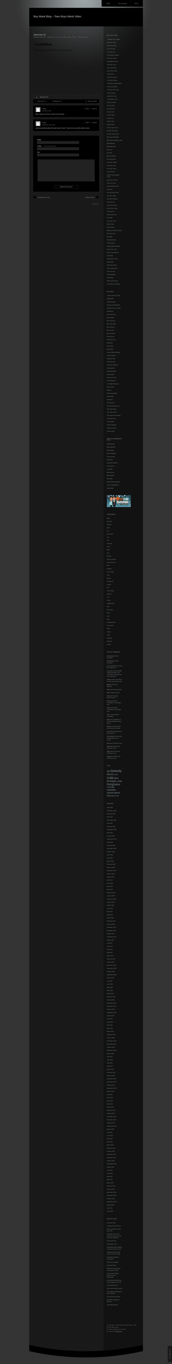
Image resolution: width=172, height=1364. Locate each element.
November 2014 (111, 1044)
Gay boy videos (111, 559)
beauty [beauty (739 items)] (116, 771)
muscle (109, 584)
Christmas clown (117, 689)
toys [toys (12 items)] (112, 796)
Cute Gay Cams (111, 168)
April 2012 (110, 1142)
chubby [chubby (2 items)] (115, 774)
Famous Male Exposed (113, 352)
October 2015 (111, 1009)
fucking (109, 556)
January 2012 (111, 1151)
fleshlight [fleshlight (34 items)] (111, 781)
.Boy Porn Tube (111, 42)
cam (108, 537)
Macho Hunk (110, 387)
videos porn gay (111, 428)
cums (108, 546)
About (136, 3)
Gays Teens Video (112, 208)
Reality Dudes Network (113, 246)
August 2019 (110, 877)
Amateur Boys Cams (113, 134)
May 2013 (110, 1101)
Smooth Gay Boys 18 (113, 406)
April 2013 (110, 1104)
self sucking (110, 590)
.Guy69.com (110, 74)
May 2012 (110, 1138)
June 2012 (110, 1135)
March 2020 (110, 861)
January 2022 (111, 836)
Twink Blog (110, 277)
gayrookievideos (111, 371)
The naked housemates (114, 415)
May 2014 (110, 1063)
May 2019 (110, 886)
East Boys (110, 343)
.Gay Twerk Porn (112, 67)
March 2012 (110, 1145)
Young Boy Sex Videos (113, 284)
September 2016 (112, 974)
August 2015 (110, 1015)
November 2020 (111, 848)
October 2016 (111, 971)
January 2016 (111, 1000)
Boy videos (110, 534)
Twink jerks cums (112, 1244)
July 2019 (110, 880)
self (108, 587)
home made (110, 572)
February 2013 (111, 1110)
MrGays (109, 390)
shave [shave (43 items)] (110, 792)
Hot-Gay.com (111, 211)
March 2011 (110, 1183)
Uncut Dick (110, 625)
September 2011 (112, 1164)
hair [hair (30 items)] (120, 781)
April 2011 (110, 1179)
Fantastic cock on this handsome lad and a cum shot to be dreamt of (114, 1235)
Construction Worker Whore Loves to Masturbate (113, 1275)
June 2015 (110, 1022)
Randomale (110, 396)
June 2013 (110, 1097)
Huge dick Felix (111, 1265)
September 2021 (112, 839)
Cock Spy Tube (111, 165)
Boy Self (109, 153)
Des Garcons (111, 336)
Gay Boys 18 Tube (112, 180)
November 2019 (111, 870)
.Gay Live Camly (112, 58)
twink (108, 619)
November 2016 (111, 968)
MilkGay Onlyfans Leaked (114, 230)
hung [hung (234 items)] (110, 784)
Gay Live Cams (111, 183)
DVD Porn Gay (111, 339)
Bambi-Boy (110, 311)
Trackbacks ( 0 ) (57, 101)
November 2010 (111, 1195)
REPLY (88, 108)
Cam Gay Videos (112, 162)
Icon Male (110, 217)
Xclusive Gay (111, 431)
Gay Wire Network (112, 199)
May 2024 (110, 817)
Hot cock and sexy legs (113, 1296)
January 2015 (111, 1037)
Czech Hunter (111, 171)
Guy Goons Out (111, 1241)
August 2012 (110, 1129)
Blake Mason (111, 450)
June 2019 (110, 883)
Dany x (109, 714)
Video (65, 37)
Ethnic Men (110, 349)
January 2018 (111, 924)
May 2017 (110, 949)
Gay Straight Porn (112, 666)
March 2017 (110, 955)
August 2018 (110, 905)
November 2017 (111, 930)
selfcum (109, 594)
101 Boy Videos (111, 102)
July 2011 (110, 1170)
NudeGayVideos (111, 240)
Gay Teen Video (111, 195)
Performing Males (112, 393)
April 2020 (110, 858)
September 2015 (112, 1012)
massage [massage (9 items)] (111, 787)
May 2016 (110, 987)
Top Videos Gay (111, 418)
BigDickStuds (111, 143)
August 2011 (110, 1167)
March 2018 (110, 918)
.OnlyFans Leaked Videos (114, 83)
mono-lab (123, 1329)
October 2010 (111, 1198)
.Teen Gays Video (112, 86)
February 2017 (111, 959)
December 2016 (111, 965)
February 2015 (111, 1034)
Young (74, 37)
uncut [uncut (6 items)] (117, 796)
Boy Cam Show (111, 324)
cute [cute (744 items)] (110, 778)
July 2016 (110, 981)
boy (54, 37)
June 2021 (110, 842)
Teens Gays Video (112, 268)
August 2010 (110, 1205)
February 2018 (111, 921)
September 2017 (112, 936)
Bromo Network (111, 156)
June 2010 (110, 1211)
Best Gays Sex (111, 314)
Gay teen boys (111, 562)
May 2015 (110, 1025)
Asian (108, 518)
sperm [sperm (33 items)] (117, 792)
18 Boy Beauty (111, 302)
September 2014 (112, 1050)
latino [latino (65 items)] (117, 784)
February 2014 (111, 1072)
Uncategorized (111, 622)
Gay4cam (110, 671)
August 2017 (110, 940)
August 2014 (110, 1053)
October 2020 (111, 851)
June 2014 (110, 1060)
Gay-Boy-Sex (111, 202)
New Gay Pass (111, 233)
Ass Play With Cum (112, 1285)
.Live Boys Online (112, 80)
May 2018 (110, 911)
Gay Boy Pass (111, 358)
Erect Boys (110, 346)
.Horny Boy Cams (112, 77)
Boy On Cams (111, 333)
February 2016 (111, 996)
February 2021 (111, 845)
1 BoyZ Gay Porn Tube (113, 295)
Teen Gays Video (112, 412)
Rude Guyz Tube (112, 249)
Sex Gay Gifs (111, 402)
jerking (109, 578)
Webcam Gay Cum (112, 281)
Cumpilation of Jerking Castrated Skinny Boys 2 (114, 721)
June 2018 (110, 908)
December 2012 (111, 1116)
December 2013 (111, 1078)
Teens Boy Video (112, 265)
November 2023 (111, 820)
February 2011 (111, 1186)
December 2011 (111, 1154)
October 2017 (111, 933)
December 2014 (111, 1041)
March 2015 (110, 1031)
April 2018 (110, 915)
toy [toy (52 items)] (108, 795)
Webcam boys (89, 197)
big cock (109, 521)
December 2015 (111, 1003)
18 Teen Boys (111, 115)
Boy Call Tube (111, 320)
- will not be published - (46, 146)
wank (69, 37)
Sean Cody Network (113, 252)
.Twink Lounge (111, 93)
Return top (95, 204)
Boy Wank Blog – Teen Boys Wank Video (57, 16)
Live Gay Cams (111, 221)
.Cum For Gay (111, 48)
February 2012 (111, 1148)
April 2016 (110, 990)
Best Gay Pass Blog (113, 137)
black (108, 527)
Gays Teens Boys (112, 205)
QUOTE (94, 108)
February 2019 (111, 892)
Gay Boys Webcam (112, 365)
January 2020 (111, 867)
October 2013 (111, 1085)
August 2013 (110, 1091)
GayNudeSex (111, 368)
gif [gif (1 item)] (117, 781)
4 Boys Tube (110, 121)
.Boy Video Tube (112, 45)
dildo (108, 549)
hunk (108, 575)
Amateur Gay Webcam (113, 305)
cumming (109, 543)
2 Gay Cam (110, 118)
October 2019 (111, 874)
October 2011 (111, 1160)
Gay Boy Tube (111, 361)
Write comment (83, 37)
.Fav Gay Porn (111, 52)
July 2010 (110, 1208)
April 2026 (110, 807)
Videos (109, 632)
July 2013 (110, 1094)
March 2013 (110, 1107)
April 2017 (110, 952)
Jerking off (110, 581)
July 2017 (110, 943)
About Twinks (111, 124)
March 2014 (110, 1069)
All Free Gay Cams (112, 127)
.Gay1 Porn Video (112, 71)
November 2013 (111, 1082)
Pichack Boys (111, 243)
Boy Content (110, 330)
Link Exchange (122, 3)
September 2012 (112, 1126)
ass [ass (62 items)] (109, 771)
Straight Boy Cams (112, 258)
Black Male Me (111, 146)
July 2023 (110, 823)
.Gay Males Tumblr (112, 61)
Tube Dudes (110, 421)
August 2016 (110, 977)
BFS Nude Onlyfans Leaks (114, 140)
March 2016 (110, 993)
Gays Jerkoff (110, 374)
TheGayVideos (111, 274)
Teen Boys (110, 609)
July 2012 (110, 1132)
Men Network (111, 227)
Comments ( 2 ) (42, 101)
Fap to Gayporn (111, 355)
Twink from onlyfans (112, 1262)
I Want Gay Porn (112, 214)
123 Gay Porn (111, 108)
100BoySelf (110, 298)
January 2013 (111, 1113)
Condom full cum (117, 743)
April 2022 (110, 832)
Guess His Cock (111, 377)
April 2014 (110, 1066)
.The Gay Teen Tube (113, 89)
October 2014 (111, 1047)
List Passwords (111, 380)
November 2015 (111, 1006)
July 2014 (110, 1056)
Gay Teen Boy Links (113, 192)
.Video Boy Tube (112, 96)
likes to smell (115, 692)
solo (57, 37)
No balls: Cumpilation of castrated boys (114, 702)
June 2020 (110, 855)
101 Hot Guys (111, 105)
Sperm (109, 600)
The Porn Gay (111, 271)
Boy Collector (111, 327)
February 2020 (111, 864)
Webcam (109, 641)
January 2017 (111, 962)
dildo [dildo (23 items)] (116, 778)
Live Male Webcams (113, 384)
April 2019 (110, 889)
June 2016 (110, 984)
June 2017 (110, 946)
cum (108, 540)
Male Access (110, 224)
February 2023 (111, 826)
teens (108, 613)
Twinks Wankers (111, 425)
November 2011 (111, 1157)
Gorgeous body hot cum (114, 1226)
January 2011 (111, 1189)
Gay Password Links (113, 186)
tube (61, 37)
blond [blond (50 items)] (110, 774)
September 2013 (112, 1088)
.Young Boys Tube (112, 99)
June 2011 (110, 1173)
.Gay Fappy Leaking (113, 55)
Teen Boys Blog (111, 409)
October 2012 (111, 1123)
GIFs (108, 565)
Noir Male (110, 236)
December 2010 (111, 1192)
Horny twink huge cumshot (114, 1288)
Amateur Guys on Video (114, 308)
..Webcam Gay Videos (113, 39)
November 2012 (111, 1119)
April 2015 (110, 1028)
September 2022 (112, 829)
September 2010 (112, 1201)
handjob (109, 568)
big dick (109, 524)
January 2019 (111, 896)
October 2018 (111, 902)
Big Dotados (110, 317)
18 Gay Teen (110, 112)
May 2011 (110, 1176)
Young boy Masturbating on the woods (114, 738)
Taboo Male (110, 262)
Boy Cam (109, 149)
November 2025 (111, 810)
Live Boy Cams (111, 1222)
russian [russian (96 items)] (111, 789)
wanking (109, 638)
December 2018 (111, 899)
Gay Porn (109, 189)
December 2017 (111, 927)
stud (108, 606)
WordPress (119, 1331)
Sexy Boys (110, 255)
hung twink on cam (44, 197)
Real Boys (110, 399)
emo (108, 553)
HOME (108, 3)
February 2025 (111, 814)
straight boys (110, 603)
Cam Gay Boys (111, 159)
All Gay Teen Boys (112, 130)
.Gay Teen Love (111, 64)
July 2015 (110, 1018)
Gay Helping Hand (112, 1304)
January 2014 (111, 1075)
